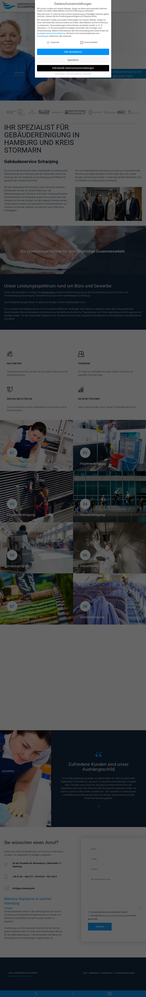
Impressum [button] (87, 74)
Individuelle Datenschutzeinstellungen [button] (73, 68)
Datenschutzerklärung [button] (74, 74)
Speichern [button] (73, 60)
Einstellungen (43, 36)
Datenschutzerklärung (55, 33)
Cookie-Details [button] (60, 74)
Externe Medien (88, 42)
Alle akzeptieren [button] (73, 51)
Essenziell (53, 42)
